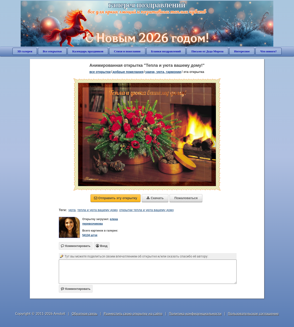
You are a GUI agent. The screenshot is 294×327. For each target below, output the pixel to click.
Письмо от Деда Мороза (207, 51)
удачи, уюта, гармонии (163, 72)
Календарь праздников (87, 51)
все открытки (100, 72)
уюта (72, 210)
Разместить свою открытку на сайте (133, 313)
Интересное (242, 51)
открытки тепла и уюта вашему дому (146, 210)
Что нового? (268, 51)
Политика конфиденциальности (195, 313)
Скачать (155, 198)
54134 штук (89, 235)
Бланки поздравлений (166, 51)
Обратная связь (84, 313)
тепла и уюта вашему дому (97, 210)
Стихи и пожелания (127, 51)
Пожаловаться (186, 198)
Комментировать (75, 289)
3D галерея (24, 51)
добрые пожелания (128, 72)
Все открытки (52, 51)
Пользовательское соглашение (253, 313)
